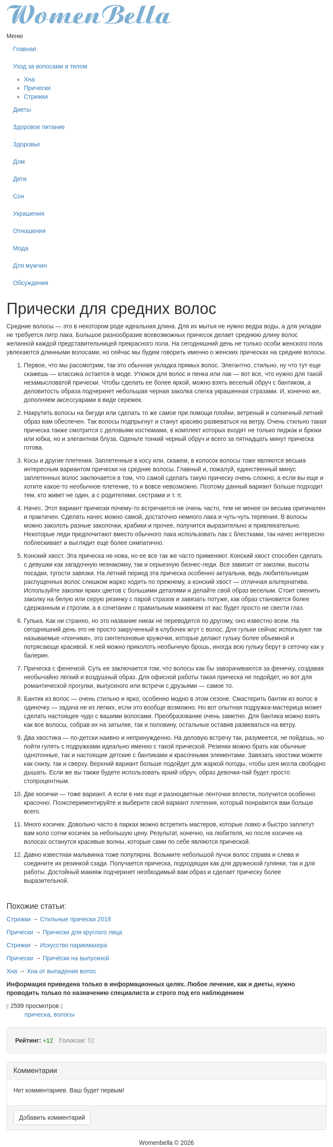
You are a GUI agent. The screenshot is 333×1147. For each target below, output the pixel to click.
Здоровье (26, 144)
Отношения (29, 230)
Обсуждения (30, 282)
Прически (37, 87)
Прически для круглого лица (82, 932)
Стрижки (36, 96)
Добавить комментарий (52, 1117)
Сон (18, 196)
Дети (19, 178)
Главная (24, 48)
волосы (64, 1014)
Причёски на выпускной (75, 958)
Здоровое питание (39, 126)
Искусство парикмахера (73, 945)
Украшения (28, 213)
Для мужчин (30, 265)
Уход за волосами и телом (50, 66)
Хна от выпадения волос (61, 971)
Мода (20, 248)
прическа (38, 1014)
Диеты (22, 109)
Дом (19, 161)
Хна (29, 79)
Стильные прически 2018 (75, 919)
